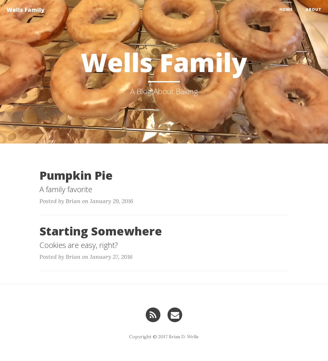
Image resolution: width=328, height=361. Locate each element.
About (314, 9)
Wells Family (25, 9)
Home (286, 9)
